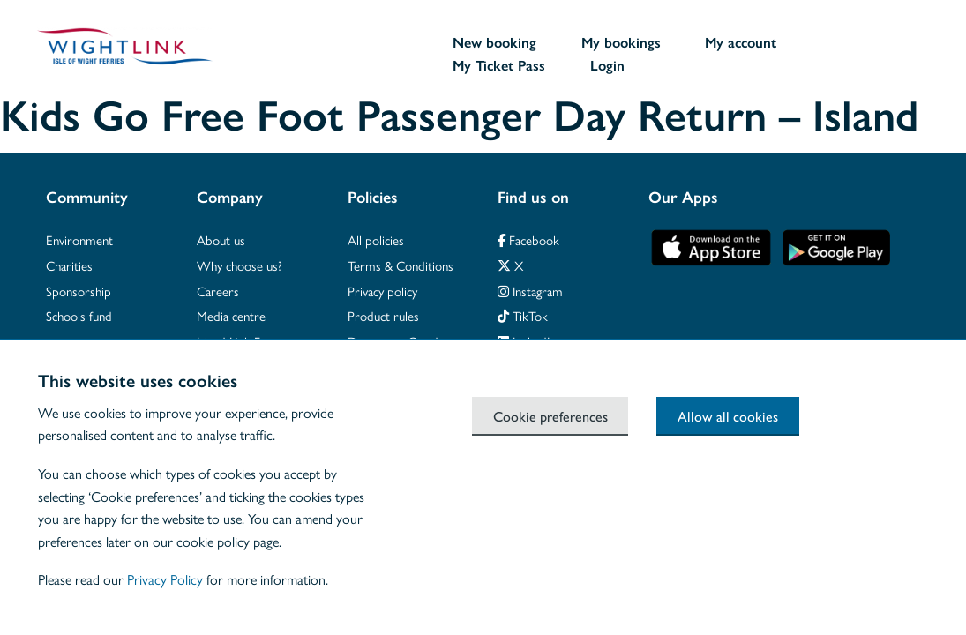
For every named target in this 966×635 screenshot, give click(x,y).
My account (740, 42)
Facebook (528, 239)
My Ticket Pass (499, 65)
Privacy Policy (165, 579)
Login (607, 65)
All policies (376, 239)
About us (221, 239)
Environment (79, 239)
